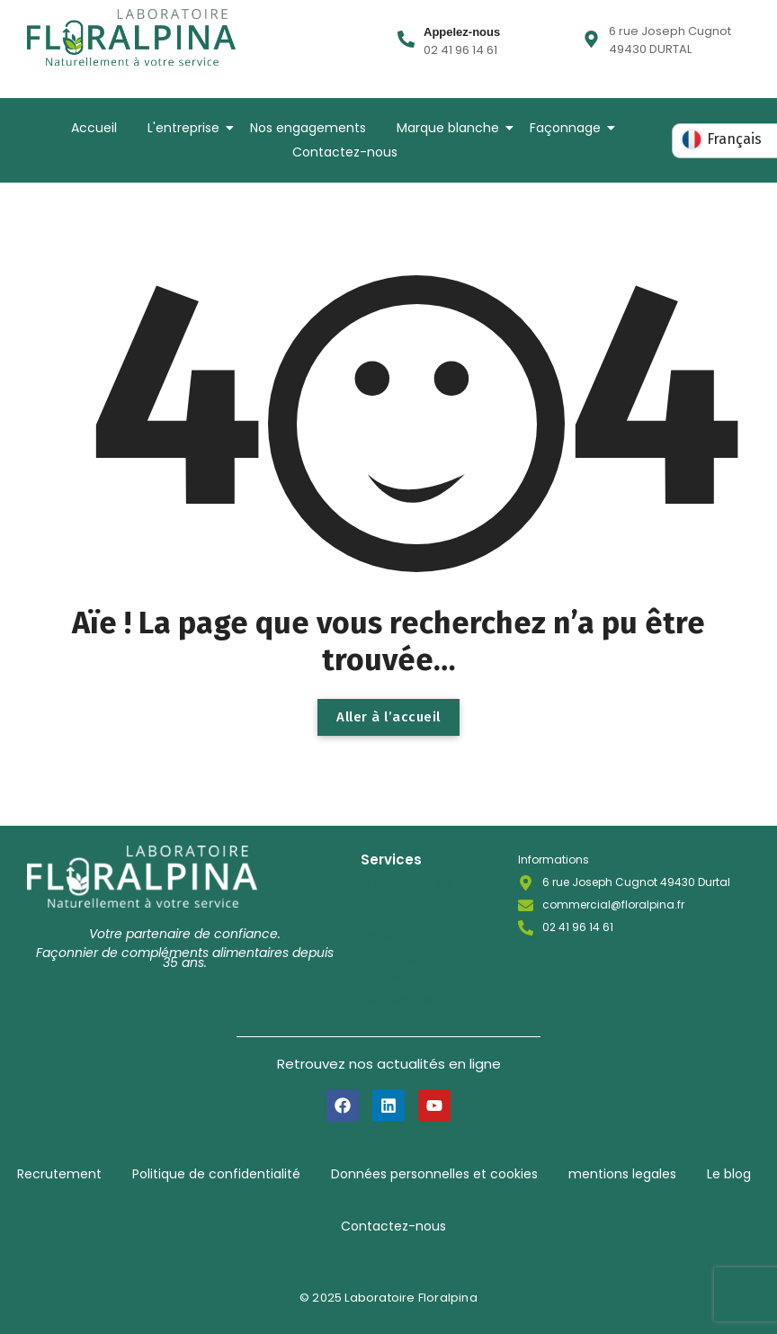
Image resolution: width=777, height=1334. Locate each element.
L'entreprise (186, 128)
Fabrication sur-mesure (410, 891)
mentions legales (622, 1174)
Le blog (729, 1174)
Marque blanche (451, 128)
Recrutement (59, 1174)
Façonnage (568, 128)
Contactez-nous (344, 152)
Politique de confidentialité (216, 1174)
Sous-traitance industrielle (408, 929)
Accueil (94, 128)
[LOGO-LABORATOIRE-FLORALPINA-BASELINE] (131, 37)
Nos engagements (308, 128)
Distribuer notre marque (409, 967)
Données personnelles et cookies (434, 1174)
